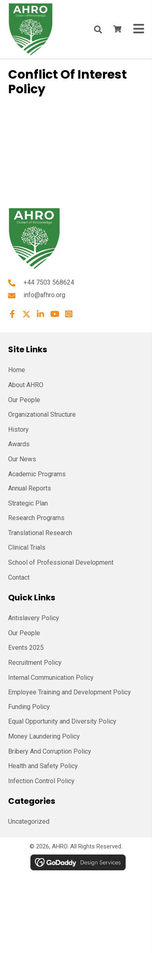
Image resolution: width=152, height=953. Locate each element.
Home (16, 370)
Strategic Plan (28, 503)
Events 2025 (26, 647)
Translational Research (40, 533)
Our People (24, 400)
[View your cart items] (117, 29)
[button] (12, 314)
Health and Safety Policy (43, 766)
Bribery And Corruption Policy (49, 751)
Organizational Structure (42, 414)
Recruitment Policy (35, 662)
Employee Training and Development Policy (69, 692)
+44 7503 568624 (49, 282)
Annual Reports (29, 488)
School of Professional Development (60, 562)
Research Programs (36, 518)
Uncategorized (28, 821)
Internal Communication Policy (51, 677)
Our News (22, 459)
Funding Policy (29, 707)
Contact (19, 577)
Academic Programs (37, 474)
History (18, 429)
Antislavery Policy (33, 618)
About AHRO (25, 385)
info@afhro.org (44, 295)
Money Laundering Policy (44, 736)
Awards (19, 444)
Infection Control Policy (41, 781)
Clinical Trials (26, 547)
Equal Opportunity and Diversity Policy (62, 721)
